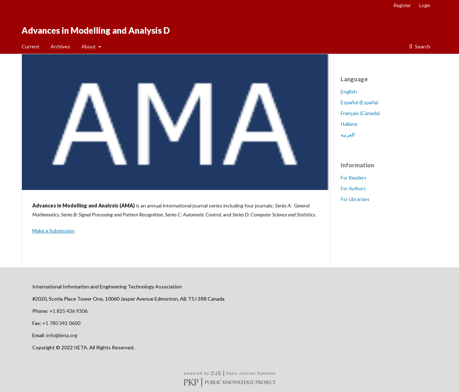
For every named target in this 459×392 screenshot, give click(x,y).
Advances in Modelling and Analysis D (96, 30)
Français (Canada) (360, 113)
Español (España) (359, 102)
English (349, 92)
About (89, 46)
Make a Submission (53, 231)
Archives (60, 46)
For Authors (353, 188)
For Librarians (355, 199)
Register (402, 5)
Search (422, 46)
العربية (348, 135)
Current (30, 46)
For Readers (353, 178)
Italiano (349, 124)
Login (424, 5)
